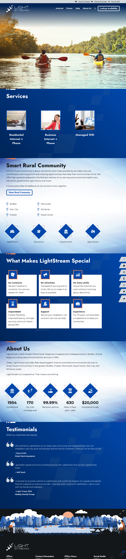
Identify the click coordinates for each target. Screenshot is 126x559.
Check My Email (100, 1)
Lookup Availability (108, 8)
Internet (60, 8)
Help (78, 8)
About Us (87, 8)
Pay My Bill (115, 1)
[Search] (95, 8)
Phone (69, 8)
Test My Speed (84, 1)
